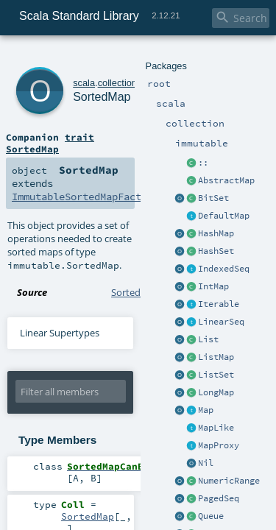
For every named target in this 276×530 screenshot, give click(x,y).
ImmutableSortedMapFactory (76, 147)
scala (64, 57)
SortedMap (90, 73)
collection (96, 57)
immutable (141, 57)
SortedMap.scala (147, 216)
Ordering (108, 512)
